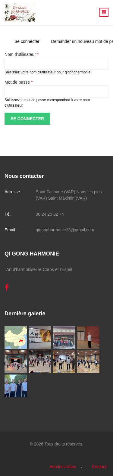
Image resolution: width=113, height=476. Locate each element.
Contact (99, 466)
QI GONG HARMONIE (32, 254)
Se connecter (29, 41)
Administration (62, 466)
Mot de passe (19, 82)
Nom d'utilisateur (22, 54)
